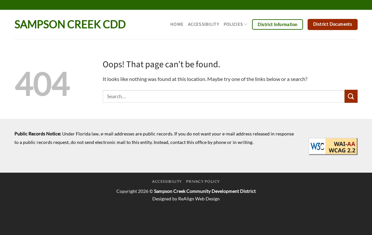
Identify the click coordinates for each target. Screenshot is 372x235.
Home (176, 24)
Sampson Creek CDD (70, 24)
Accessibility (203, 24)
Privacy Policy (203, 181)
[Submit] (351, 96)
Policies (235, 24)
